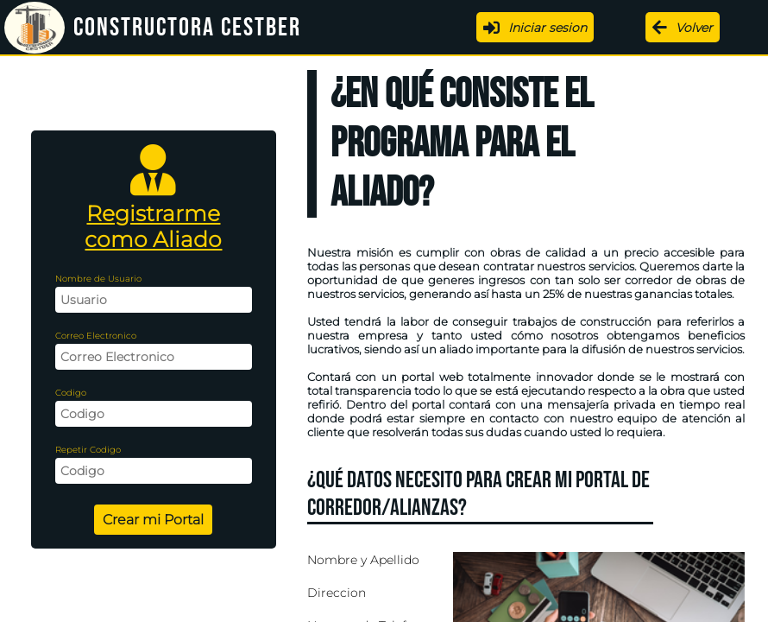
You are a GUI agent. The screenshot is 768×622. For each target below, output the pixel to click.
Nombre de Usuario (98, 278)
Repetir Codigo (88, 449)
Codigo (70, 392)
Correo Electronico (95, 335)
